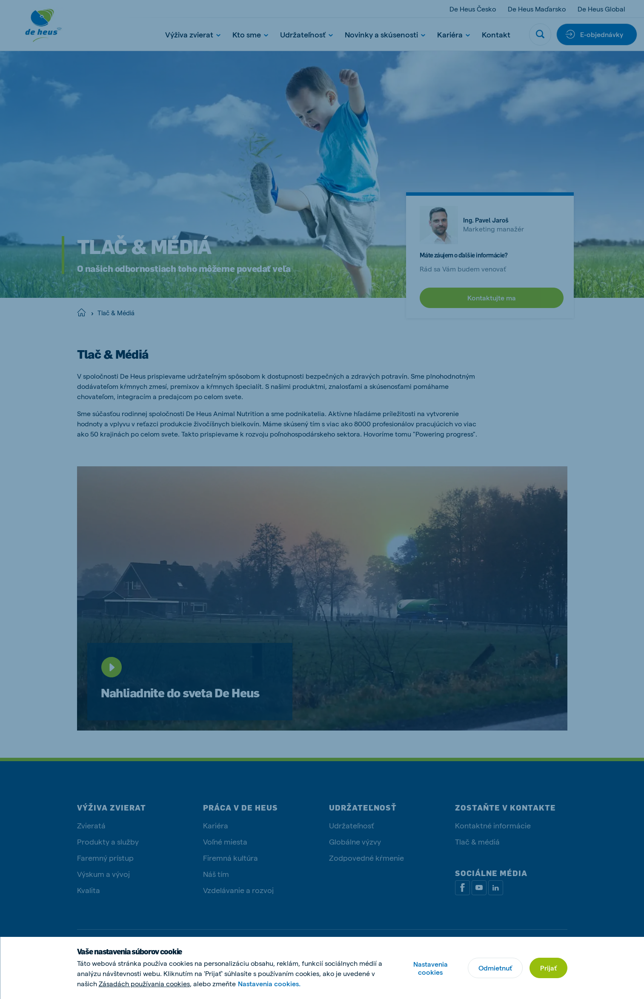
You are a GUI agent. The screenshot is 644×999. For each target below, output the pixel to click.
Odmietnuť (495, 968)
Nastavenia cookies (430, 968)
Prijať (548, 968)
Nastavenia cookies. (269, 983)
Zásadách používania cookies (144, 983)
